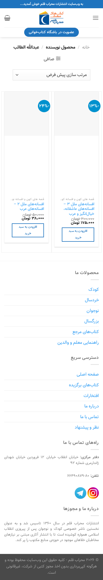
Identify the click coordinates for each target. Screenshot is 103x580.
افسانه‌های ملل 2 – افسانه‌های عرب (29, 206)
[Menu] (95, 17)
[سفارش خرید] (51, 74)
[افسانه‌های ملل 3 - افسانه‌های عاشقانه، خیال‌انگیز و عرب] (76, 114)
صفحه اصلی (88, 374)
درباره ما (91, 406)
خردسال (92, 300)
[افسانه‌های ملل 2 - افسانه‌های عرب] (26, 114)
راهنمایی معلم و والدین (78, 342)
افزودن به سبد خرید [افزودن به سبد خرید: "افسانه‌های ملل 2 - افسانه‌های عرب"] (28, 230)
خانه (86, 47)
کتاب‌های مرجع (86, 332)
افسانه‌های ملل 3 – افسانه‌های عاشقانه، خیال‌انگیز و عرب (78, 209)
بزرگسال (91, 321)
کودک (93, 289)
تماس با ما (89, 417)
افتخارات (91, 395)
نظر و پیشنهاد (87, 427)
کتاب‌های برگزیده (84, 385)
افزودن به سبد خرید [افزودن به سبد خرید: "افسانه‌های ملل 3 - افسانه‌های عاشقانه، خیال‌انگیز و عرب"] (78, 234)
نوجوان (93, 310)
